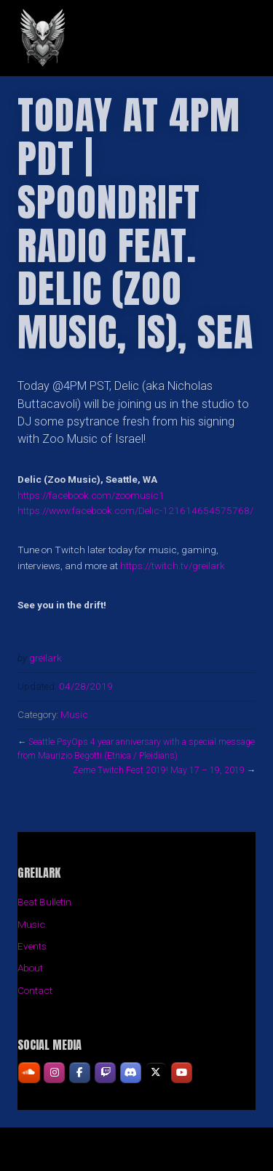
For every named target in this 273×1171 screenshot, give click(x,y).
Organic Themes (162, 1156)
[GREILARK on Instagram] (54, 1072)
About (30, 968)
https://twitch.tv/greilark (172, 565)
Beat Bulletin (44, 901)
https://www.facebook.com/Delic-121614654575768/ (135, 510)
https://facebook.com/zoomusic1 (91, 495)
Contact (34, 990)
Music (74, 714)
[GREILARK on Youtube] (181, 1072)
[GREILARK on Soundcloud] (28, 1072)
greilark (45, 658)
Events (32, 946)
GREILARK (136, 38)
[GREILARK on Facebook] (79, 1072)
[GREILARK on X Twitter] (156, 1072)
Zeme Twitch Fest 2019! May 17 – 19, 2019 (159, 770)
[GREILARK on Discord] (130, 1072)
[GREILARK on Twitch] (105, 1072)
